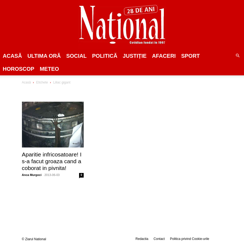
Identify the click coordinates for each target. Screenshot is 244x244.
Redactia (141, 239)
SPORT (190, 56)
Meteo (49, 69)
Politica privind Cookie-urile (189, 239)
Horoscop (18, 69)
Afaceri (164, 56)
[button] (237, 56)
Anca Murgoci (32, 174)
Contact (159, 239)
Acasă (12, 56)
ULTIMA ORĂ (44, 56)
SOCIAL (76, 56)
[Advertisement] (201, 122)
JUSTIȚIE (135, 56)
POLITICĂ (104, 56)
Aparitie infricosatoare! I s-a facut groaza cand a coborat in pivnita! (52, 161)
